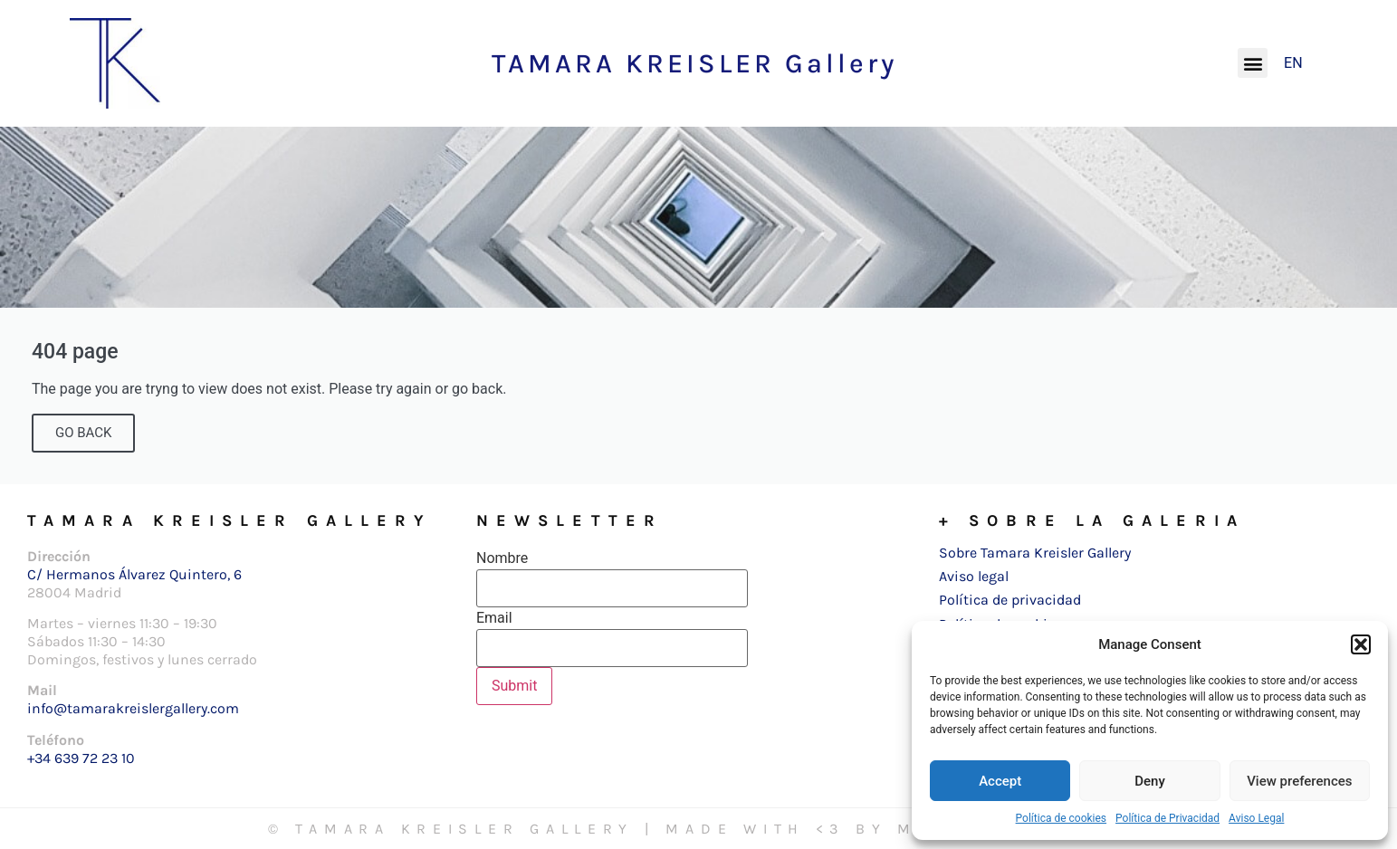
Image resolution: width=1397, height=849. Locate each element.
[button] (1361, 644)
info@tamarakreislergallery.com (133, 708)
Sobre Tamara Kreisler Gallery (1035, 552)
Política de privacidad (1010, 599)
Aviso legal (974, 576)
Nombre (502, 558)
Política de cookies (1061, 818)
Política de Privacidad (1167, 818)
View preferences (1299, 781)
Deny (1149, 781)
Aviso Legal (1256, 818)
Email (494, 618)
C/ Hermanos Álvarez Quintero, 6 (134, 574)
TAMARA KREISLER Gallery (694, 63)
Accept (1000, 781)
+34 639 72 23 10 (81, 758)
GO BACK (83, 432)
